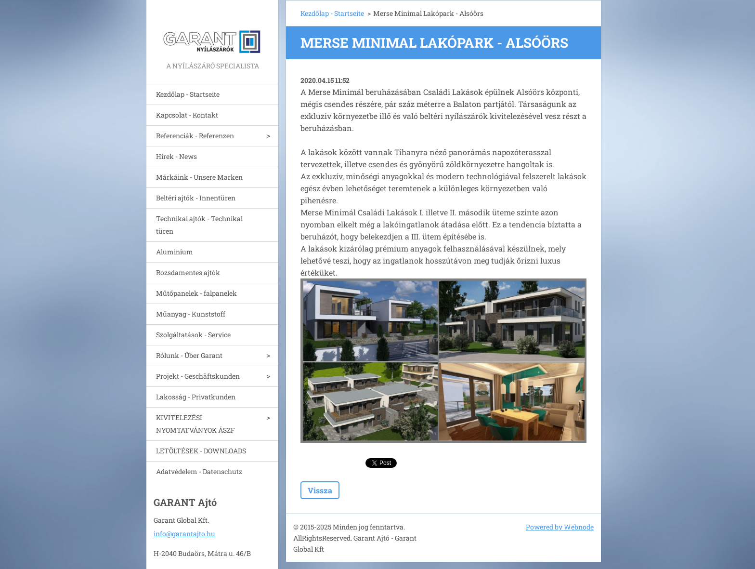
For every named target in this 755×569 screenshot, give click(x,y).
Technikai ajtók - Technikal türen (199, 225)
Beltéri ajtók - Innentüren (195, 197)
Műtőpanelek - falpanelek (196, 293)
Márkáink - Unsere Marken (199, 177)
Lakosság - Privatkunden (195, 396)
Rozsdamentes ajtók (188, 272)
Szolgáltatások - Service (193, 334)
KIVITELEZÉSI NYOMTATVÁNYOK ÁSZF (195, 424)
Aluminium (174, 251)
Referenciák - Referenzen (195, 135)
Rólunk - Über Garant (189, 355)
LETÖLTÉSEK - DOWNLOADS (201, 450)
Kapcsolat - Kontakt (187, 114)
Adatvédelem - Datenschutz (199, 471)
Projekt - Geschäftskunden (198, 376)
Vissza (320, 490)
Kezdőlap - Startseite (188, 94)
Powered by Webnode (560, 526)
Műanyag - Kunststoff (190, 313)
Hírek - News (176, 156)
